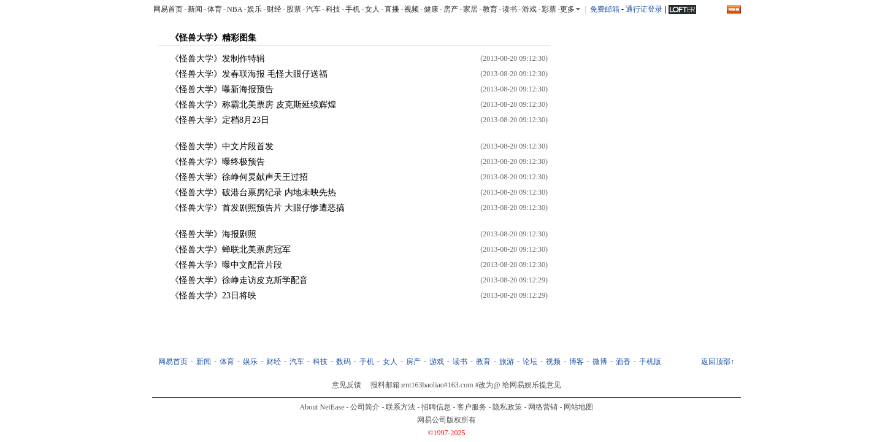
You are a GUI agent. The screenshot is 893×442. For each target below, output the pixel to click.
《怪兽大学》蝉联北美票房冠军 (231, 249)
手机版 (650, 361)
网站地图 (578, 407)
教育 (490, 9)
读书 (509, 9)
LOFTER (682, 8)
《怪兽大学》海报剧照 (213, 234)
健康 (431, 9)
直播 (392, 9)
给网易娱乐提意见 (531, 385)
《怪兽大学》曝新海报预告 (222, 89)
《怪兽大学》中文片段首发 (222, 146)
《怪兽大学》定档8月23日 (220, 120)
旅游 (506, 361)
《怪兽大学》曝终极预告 (218, 161)
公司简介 (365, 407)
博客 (576, 361)
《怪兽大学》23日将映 (213, 295)
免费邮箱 (604, 9)
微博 (599, 361)
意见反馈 (346, 385)
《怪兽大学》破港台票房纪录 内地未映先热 (253, 192)
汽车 (313, 9)
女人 (372, 9)
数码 (343, 361)
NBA (234, 9)
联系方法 (400, 407)
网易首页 (168, 9)
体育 (214, 9)
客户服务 (471, 407)
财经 (274, 9)
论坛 (530, 361)
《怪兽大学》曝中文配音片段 (226, 264)
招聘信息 (436, 407)
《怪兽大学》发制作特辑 (218, 58)
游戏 (529, 9)
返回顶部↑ (717, 361)
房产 (450, 9)
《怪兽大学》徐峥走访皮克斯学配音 (239, 280)
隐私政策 (507, 407)
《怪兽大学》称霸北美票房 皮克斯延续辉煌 (253, 104)
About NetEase (322, 407)
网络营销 (543, 407)
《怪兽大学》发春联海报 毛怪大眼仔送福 (249, 74)
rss (734, 10)
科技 (333, 9)
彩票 (549, 9)
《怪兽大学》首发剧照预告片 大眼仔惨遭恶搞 (258, 207)
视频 (411, 9)
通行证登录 (644, 9)
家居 (470, 9)
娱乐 (254, 9)
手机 (352, 9)
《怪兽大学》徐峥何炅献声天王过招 (239, 177)
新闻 (195, 9)
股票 (293, 9)
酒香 (623, 361)
